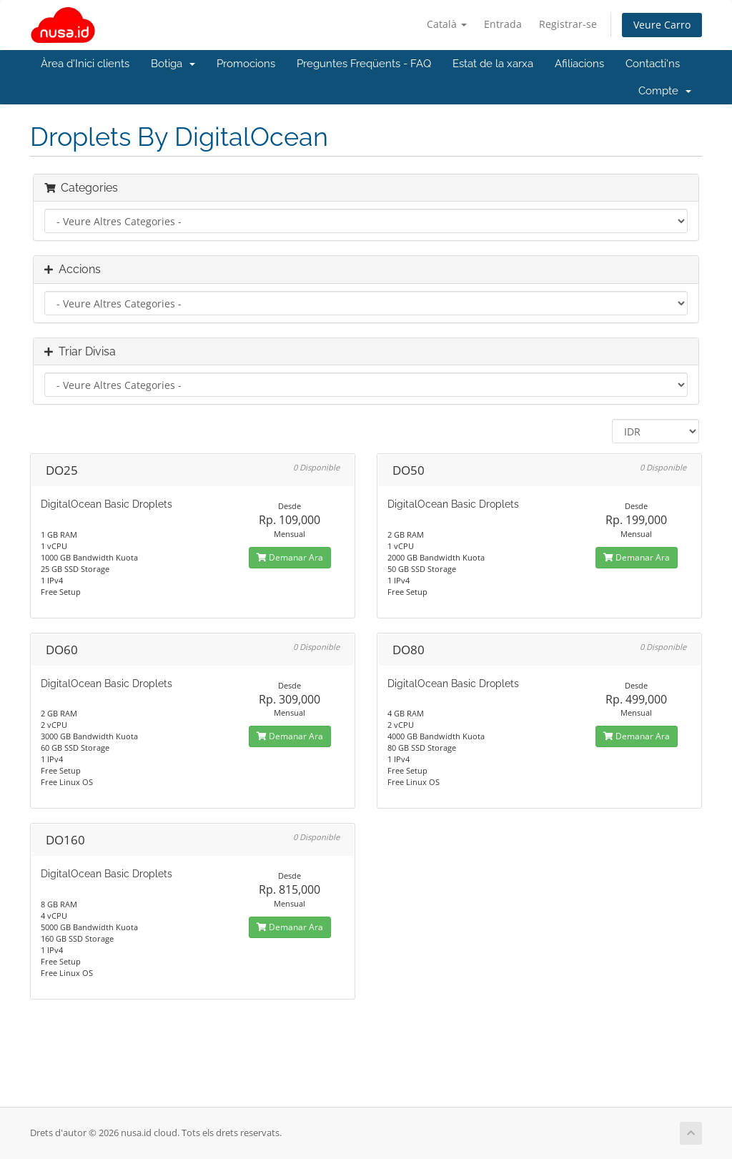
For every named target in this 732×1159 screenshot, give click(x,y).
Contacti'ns (652, 63)
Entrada (503, 24)
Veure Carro (662, 24)
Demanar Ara (290, 557)
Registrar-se (568, 24)
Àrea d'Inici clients (85, 63)
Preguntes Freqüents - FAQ (364, 63)
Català (447, 24)
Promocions (246, 63)
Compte (664, 90)
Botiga (173, 63)
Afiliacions (579, 63)
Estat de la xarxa (492, 63)
